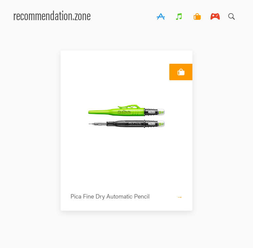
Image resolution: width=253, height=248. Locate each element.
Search (231, 14)
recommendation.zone (52, 14)
